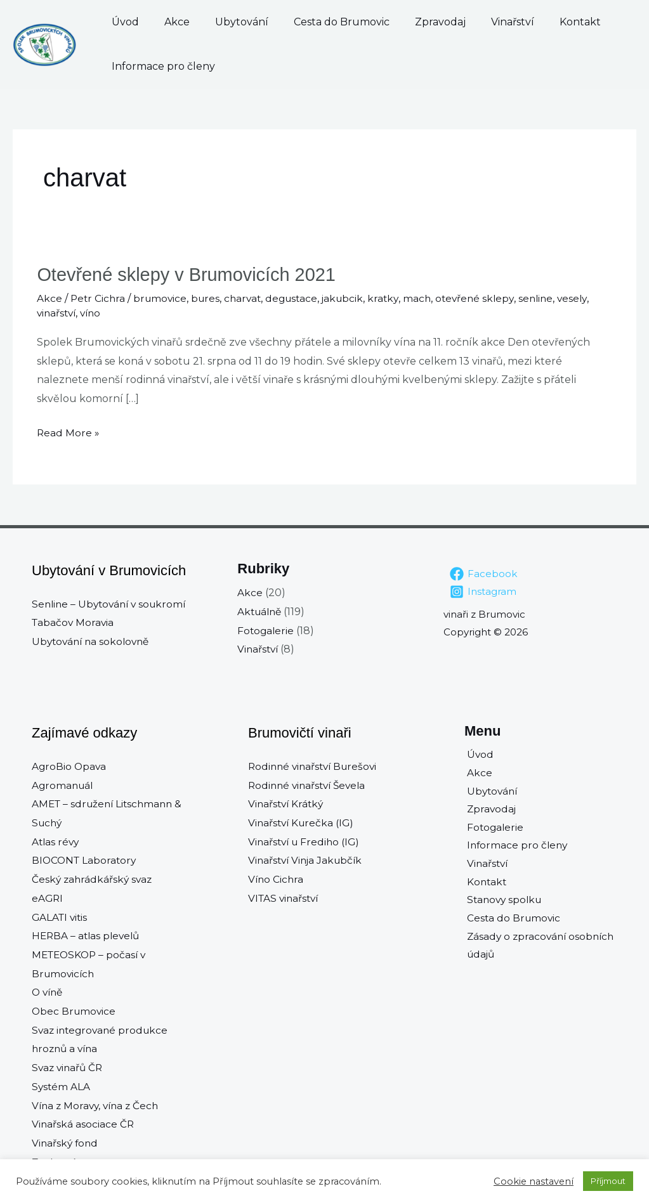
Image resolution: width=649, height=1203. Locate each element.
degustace (299, 298)
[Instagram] (484, 591)
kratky (394, 298)
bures (210, 298)
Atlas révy (56, 841)
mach (429, 298)
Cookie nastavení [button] (534, 1181)
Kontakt (504, 22)
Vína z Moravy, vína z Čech (98, 1105)
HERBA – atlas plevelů (88, 935)
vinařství (58, 313)
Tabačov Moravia (74, 622)
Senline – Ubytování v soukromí (112, 603)
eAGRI (48, 898)
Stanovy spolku (503, 905)
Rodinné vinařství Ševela (310, 785)
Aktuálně (261, 611)
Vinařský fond (66, 1142)
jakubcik (352, 298)
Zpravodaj (389, 22)
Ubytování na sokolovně (93, 641)
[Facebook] (484, 573)
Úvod (125, 22)
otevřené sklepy (488, 298)
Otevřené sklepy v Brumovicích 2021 (192, 274)
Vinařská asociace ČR (83, 1123)
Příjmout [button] (608, 1181)
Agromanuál (64, 785)
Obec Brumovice (75, 1011)
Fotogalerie (266, 630)
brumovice (162, 298)
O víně (48, 992)
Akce (164, 22)
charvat (248, 298)
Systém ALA (61, 1086)
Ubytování (216, 22)
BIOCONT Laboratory (86, 860)
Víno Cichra (276, 879)
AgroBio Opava (70, 766)
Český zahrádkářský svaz (93, 879)
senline (552, 298)
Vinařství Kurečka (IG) (303, 822)
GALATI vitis (61, 917)
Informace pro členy (163, 66)
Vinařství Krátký (287, 803)
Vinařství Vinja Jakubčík (307, 860)
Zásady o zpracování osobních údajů (540, 952)
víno (94, 313)
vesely (589, 298)
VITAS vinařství (285, 898)
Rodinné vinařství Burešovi (315, 766)
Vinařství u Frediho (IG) (306, 841)
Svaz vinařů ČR (69, 1067)
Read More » (68, 430)
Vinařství (449, 22)
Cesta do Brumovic (303, 22)
